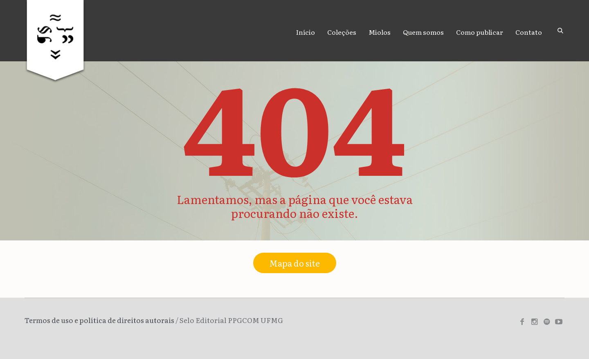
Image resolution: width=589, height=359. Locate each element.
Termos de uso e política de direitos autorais (99, 320)
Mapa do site (295, 263)
